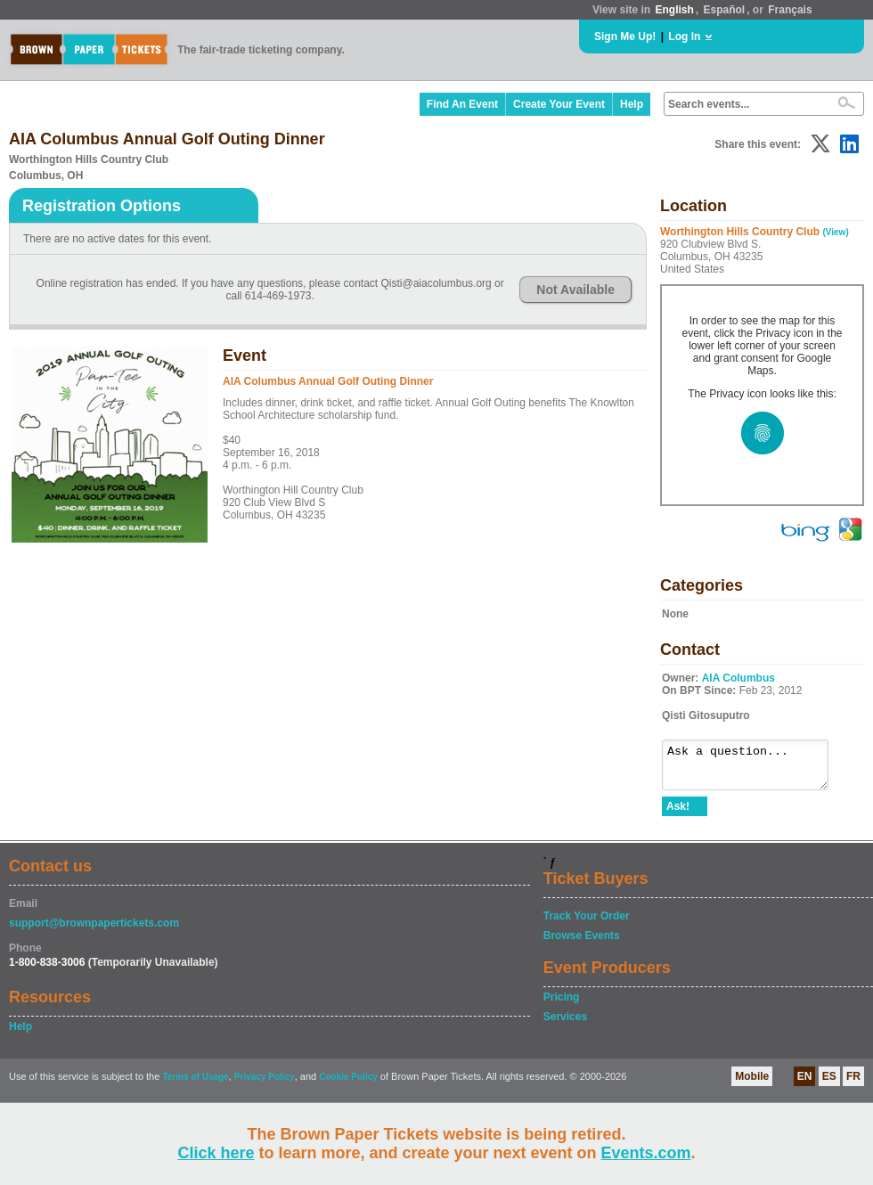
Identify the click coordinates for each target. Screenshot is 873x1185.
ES (829, 1084)
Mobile (752, 1084)
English (674, 10)
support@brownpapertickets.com (94, 931)
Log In (684, 36)
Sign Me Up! (625, 36)
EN (804, 1084)
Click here (215, 1153)
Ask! (677, 814)
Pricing (561, 1005)
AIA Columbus (738, 678)
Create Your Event (559, 104)
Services (565, 1024)
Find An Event (462, 104)
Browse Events (581, 943)
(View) (835, 232)
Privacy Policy (264, 1085)
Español (725, 10)
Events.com (646, 1153)
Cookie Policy (348, 1085)
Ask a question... (754, 769)
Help (631, 104)
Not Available (575, 289)
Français (790, 10)
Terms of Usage (195, 1085)
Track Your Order (586, 924)
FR (853, 1084)
